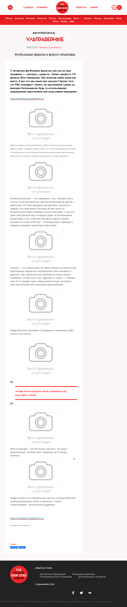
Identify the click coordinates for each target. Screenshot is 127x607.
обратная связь (43, 568)
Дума (71, 21)
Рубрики (42, 7)
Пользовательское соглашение (56, 577)
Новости (81, 7)
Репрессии (42, 18)
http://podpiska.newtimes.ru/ (27, 98)
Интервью (30, 18)
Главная (28, 7)
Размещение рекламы (83, 574)
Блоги (76, 18)
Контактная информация (53, 574)
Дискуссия (19, 18)
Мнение (9, 18)
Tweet (13, 544)
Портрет (52, 18)
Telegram (22, 547)
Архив (94, 7)
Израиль (97, 18)
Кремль (64, 21)
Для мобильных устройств (92, 577)
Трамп (118, 18)
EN (114, 8)
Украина (88, 18)
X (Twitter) (14, 547)
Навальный (109, 18)
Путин (55, 21)
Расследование (64, 18)
